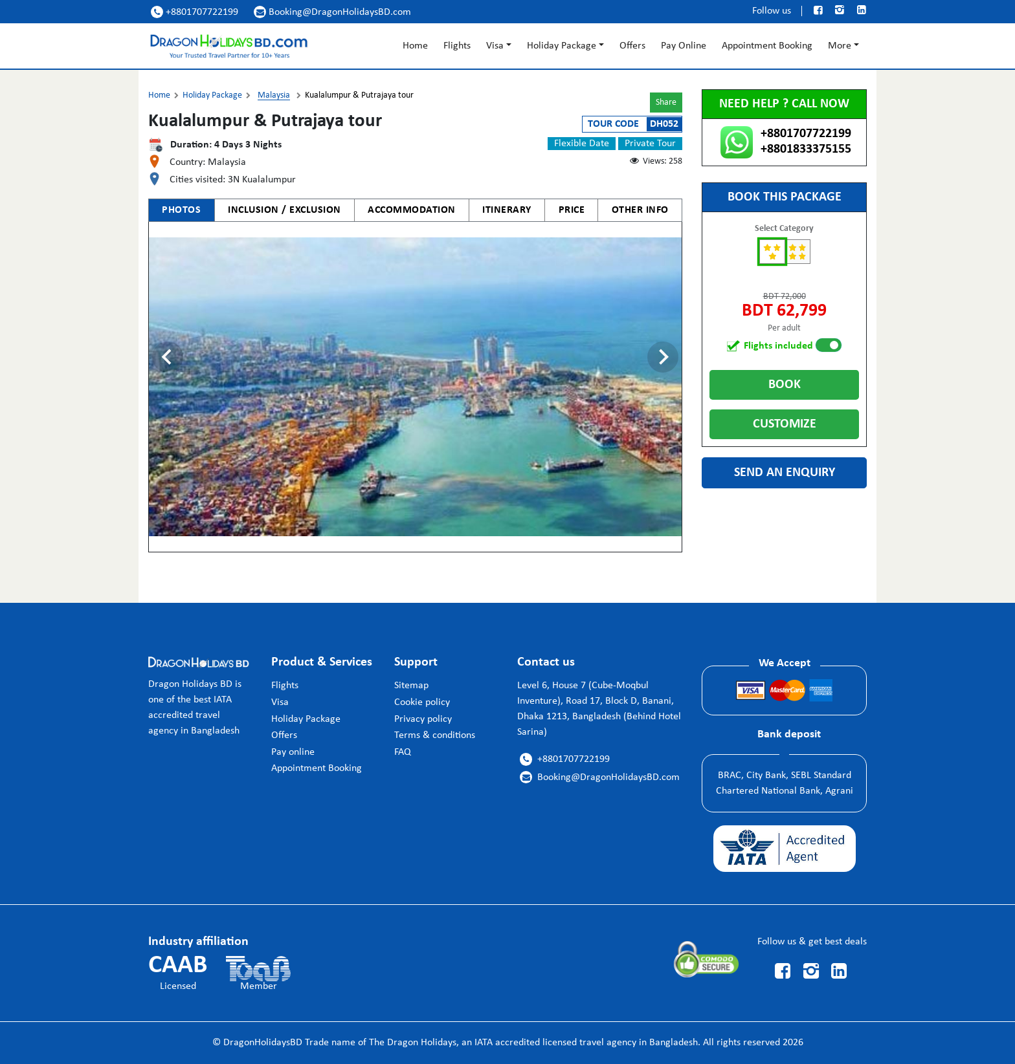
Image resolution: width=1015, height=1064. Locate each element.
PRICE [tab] (572, 210)
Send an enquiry (784, 472)
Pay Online (683, 46)
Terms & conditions (434, 735)
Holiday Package (561, 46)
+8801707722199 (194, 12)
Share (666, 102)
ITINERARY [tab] (506, 210)
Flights (457, 46)
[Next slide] (662, 357)
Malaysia (274, 95)
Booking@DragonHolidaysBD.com (332, 12)
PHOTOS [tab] (181, 210)
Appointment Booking (767, 46)
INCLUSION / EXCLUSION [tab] (284, 210)
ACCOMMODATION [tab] (412, 210)
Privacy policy (423, 719)
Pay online (293, 752)
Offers (632, 46)
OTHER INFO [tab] (640, 210)
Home (415, 46)
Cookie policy (422, 702)
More (839, 46)
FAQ (402, 752)
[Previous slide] (167, 357)
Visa (495, 46)
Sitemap (411, 685)
